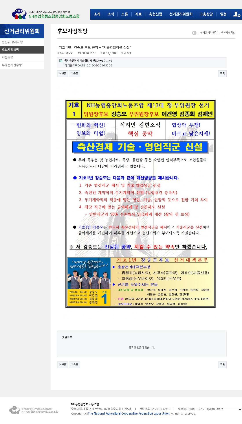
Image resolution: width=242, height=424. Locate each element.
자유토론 (6, 57)
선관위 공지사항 (11, 42)
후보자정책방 (9, 49)
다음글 (74, 73)
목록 (222, 73)
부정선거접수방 (11, 65)
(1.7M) (85, 60)
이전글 (62, 73)
